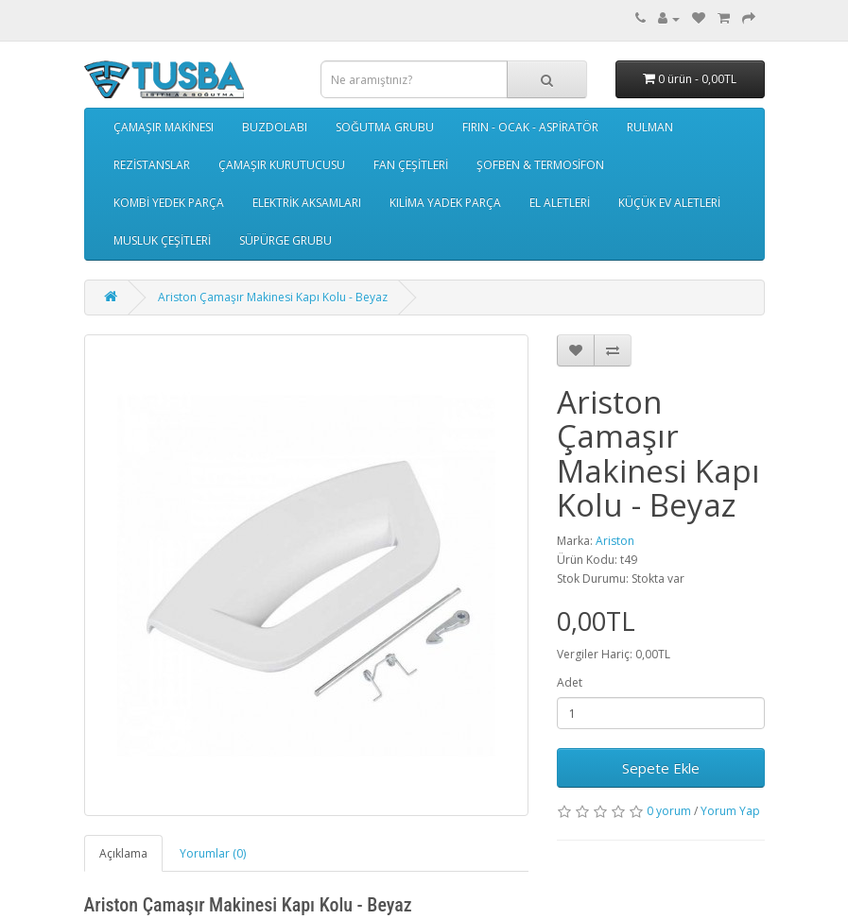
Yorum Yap (730, 811)
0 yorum (669, 811)
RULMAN (650, 127)
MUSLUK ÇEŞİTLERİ (162, 240)
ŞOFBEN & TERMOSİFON (540, 165)
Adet (569, 682)
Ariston (615, 541)
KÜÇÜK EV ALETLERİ (669, 203)
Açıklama (123, 853)
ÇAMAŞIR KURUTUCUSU (281, 165)
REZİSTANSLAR (151, 165)
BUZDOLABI (274, 127)
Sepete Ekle (661, 767)
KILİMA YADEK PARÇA (445, 203)
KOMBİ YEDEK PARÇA (168, 203)
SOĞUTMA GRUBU (385, 127)
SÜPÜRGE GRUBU (285, 240)
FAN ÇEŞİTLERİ (410, 165)
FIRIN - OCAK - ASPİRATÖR (530, 127)
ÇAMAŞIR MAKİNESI (163, 127)
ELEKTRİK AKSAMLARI (306, 203)
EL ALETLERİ (559, 203)
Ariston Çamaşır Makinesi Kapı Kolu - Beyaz (273, 297)
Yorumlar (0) (213, 853)
